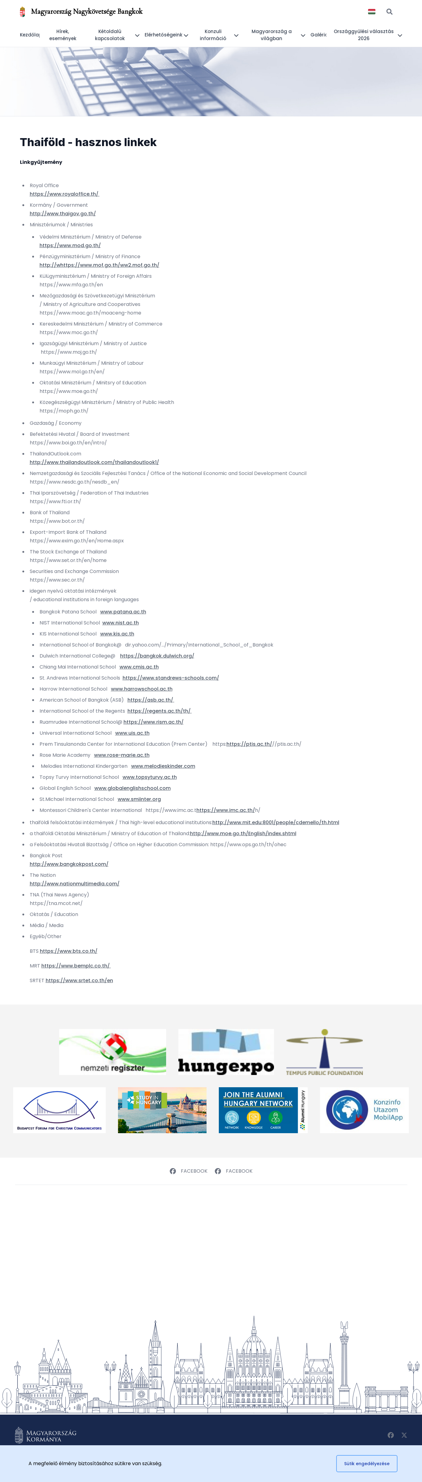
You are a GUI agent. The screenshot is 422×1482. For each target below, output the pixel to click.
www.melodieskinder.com (163, 766)
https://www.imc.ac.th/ (225, 810)
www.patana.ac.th (123, 611)
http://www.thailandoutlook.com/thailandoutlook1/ (94, 462)
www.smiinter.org (139, 799)
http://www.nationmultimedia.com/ (75, 883)
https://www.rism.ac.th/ (154, 722)
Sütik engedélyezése (367, 1464)
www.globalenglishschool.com (132, 788)
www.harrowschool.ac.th (142, 688)
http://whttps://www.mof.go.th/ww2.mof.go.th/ (99, 265)
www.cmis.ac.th (139, 666)
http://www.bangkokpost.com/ (69, 864)
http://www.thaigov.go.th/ (63, 213)
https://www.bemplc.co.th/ (76, 965)
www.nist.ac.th (120, 622)
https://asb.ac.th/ (150, 699)
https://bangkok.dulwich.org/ (157, 655)
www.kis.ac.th (117, 633)
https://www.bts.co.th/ (68, 951)
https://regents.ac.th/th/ (159, 711)
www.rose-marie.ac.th (122, 755)
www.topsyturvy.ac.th (150, 777)
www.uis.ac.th (132, 733)
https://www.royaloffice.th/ (65, 194)
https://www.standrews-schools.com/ (171, 677)
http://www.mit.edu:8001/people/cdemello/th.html (275, 822)
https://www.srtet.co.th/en (79, 980)
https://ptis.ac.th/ (249, 744)
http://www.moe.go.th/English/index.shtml (243, 833)
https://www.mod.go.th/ (70, 245)
